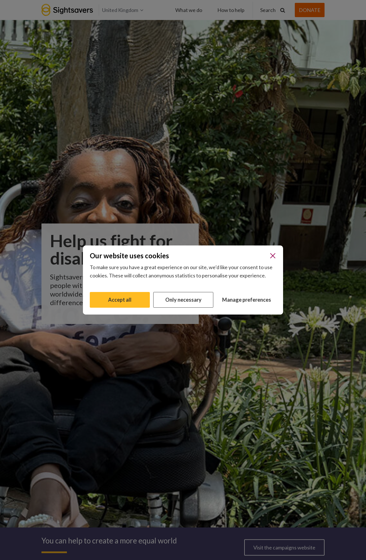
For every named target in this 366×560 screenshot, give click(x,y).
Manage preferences (246, 300)
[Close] (272, 255)
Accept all (120, 300)
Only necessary (183, 300)
